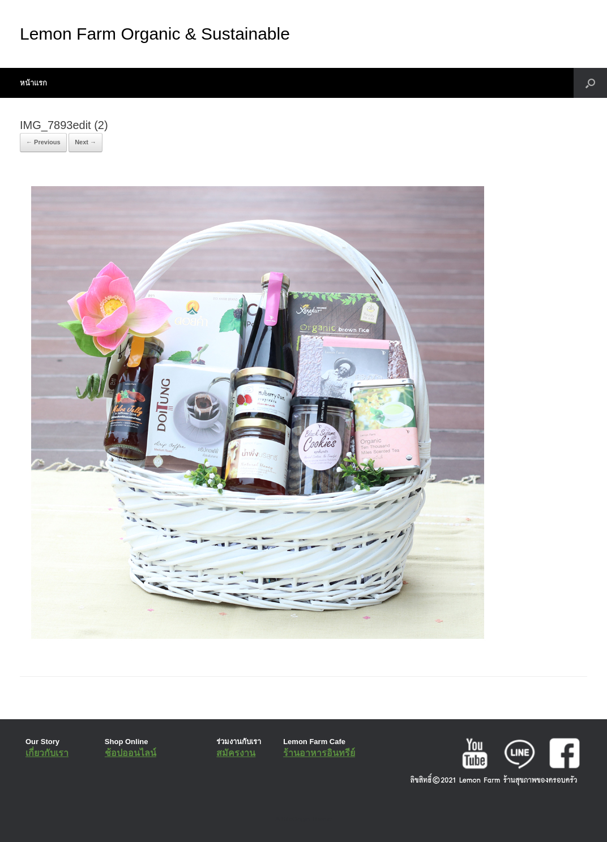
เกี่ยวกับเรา (47, 753)
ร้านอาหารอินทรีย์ (319, 753)
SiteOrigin (295, 818)
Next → (85, 142)
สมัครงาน (235, 753)
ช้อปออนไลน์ (130, 753)
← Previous (43, 142)
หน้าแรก (33, 83)
